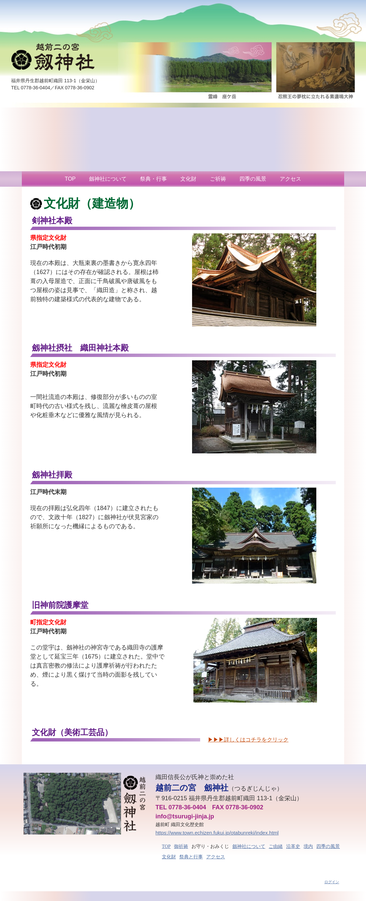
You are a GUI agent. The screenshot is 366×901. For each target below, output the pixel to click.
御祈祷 (181, 846)
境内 (308, 846)
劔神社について (108, 179)
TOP (70, 179)
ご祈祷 (218, 179)
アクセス (290, 179)
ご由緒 (276, 846)
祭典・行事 (153, 179)
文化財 (188, 179)
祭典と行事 (191, 856)
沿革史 (293, 846)
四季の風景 (252, 179)
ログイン (331, 882)
